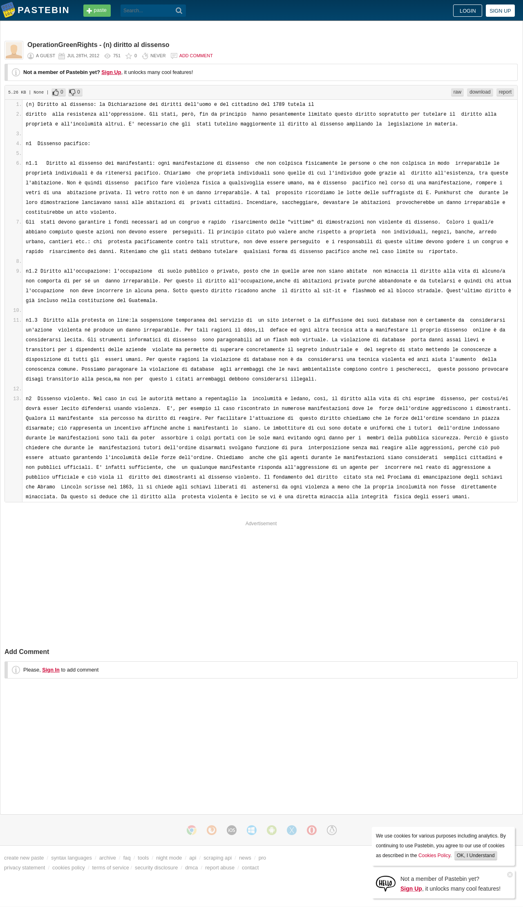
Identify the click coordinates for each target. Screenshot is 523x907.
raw (457, 92)
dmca (191, 867)
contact (250, 867)
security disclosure (156, 867)
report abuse (220, 867)
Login (468, 11)
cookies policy (68, 867)
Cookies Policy (434, 855)
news (245, 858)
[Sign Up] (386, 883)
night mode (169, 858)
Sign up (500, 11)
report (505, 92)
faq (127, 858)
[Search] (179, 10)
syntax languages (71, 858)
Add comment (196, 55)
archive (107, 858)
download (479, 92)
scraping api (217, 858)
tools (143, 858)
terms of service (110, 867)
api (192, 858)
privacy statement (24, 867)
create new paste (24, 858)
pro (262, 858)
